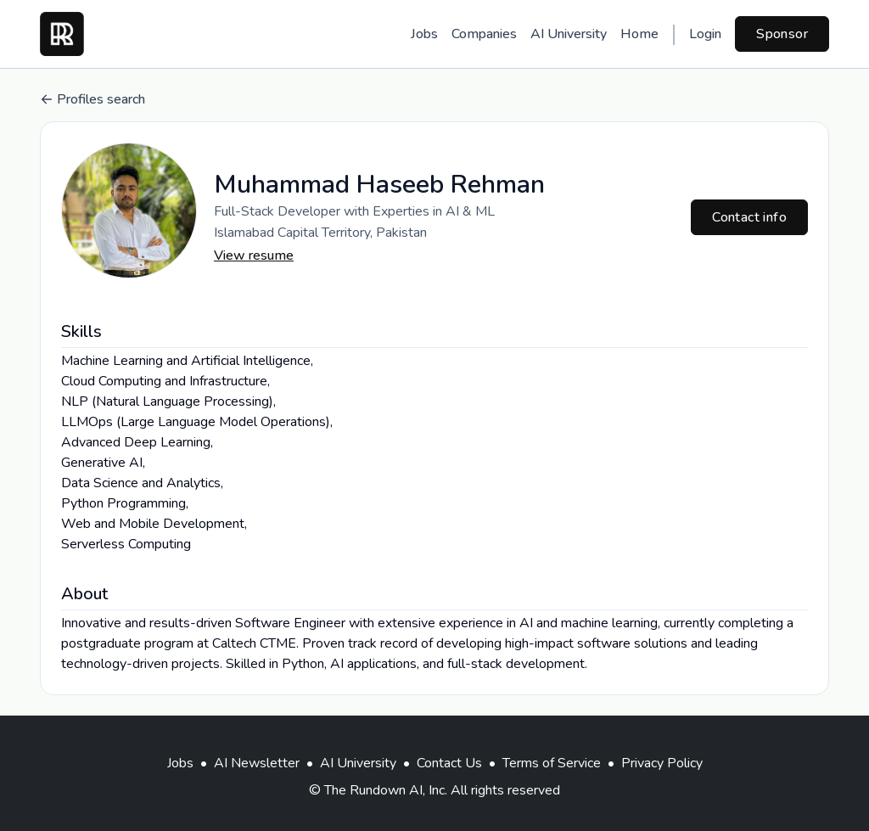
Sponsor (782, 34)
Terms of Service (551, 763)
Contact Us (449, 763)
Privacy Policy (662, 763)
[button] (129, 210)
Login (705, 34)
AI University (568, 34)
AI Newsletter (257, 763)
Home (639, 34)
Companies (484, 34)
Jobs (424, 34)
